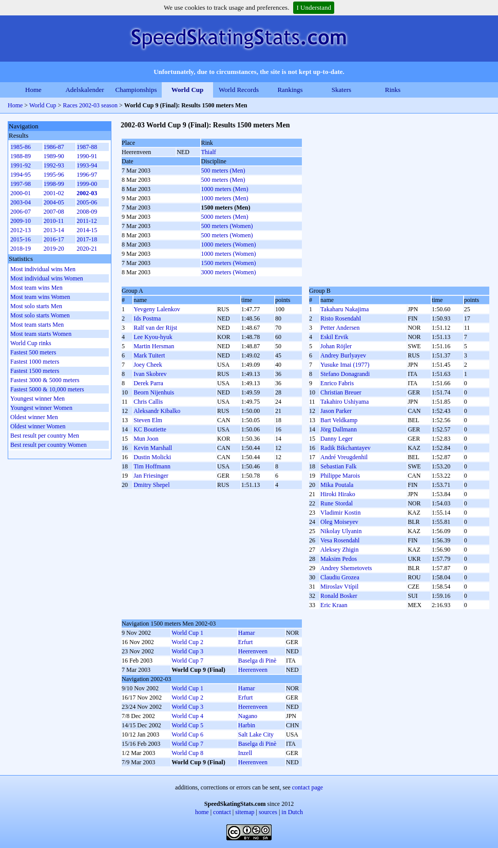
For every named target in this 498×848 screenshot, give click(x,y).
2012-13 (20, 230)
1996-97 (86, 174)
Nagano (247, 716)
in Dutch (292, 812)
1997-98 (20, 183)
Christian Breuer (340, 392)
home (202, 812)
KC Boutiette (149, 429)
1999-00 (86, 183)
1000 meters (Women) (228, 244)
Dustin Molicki (152, 457)
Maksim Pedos (338, 558)
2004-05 (54, 202)
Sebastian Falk (338, 466)
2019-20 (54, 248)
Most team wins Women (40, 296)
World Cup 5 (187, 725)
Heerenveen (252, 651)
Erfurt (245, 642)
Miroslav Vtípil (339, 586)
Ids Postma (147, 318)
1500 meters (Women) (228, 263)
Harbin (246, 725)
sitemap (244, 812)
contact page (307, 787)
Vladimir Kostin (340, 512)
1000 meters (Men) (224, 189)
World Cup (187, 89)
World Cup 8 (187, 753)
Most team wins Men (36, 287)
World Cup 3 (187, 651)
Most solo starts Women (40, 315)
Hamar (246, 632)
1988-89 (20, 156)
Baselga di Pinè (257, 660)
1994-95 (20, 174)
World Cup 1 (187, 632)
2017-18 (86, 239)
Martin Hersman (153, 346)
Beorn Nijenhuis (153, 392)
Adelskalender (84, 89)
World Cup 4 (187, 716)
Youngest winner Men (37, 398)
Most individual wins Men (42, 269)
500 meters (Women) (227, 226)
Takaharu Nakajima (344, 309)
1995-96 (54, 174)
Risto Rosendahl (340, 318)
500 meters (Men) (223, 170)
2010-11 (54, 220)
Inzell (245, 753)
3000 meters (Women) (228, 272)
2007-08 (54, 211)
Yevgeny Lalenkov (156, 309)
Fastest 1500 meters (34, 370)
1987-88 (86, 146)
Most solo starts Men (36, 306)
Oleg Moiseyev (339, 521)
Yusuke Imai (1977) (344, 364)
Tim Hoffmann (151, 466)
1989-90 (54, 156)
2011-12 (86, 220)
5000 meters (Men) (224, 216)
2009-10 (20, 220)
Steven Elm (147, 420)
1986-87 (54, 146)
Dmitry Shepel (151, 484)
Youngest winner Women (41, 407)
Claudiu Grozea (339, 577)
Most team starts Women (40, 333)
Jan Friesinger (150, 475)
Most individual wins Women (46, 278)
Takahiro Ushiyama (344, 401)
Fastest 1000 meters (34, 361)
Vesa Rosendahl (339, 540)
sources (268, 812)
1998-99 (54, 183)
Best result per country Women (48, 444)
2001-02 (54, 193)
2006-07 (20, 211)
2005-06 (86, 202)
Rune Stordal (336, 503)
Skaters (341, 89)
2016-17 (54, 239)
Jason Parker (336, 410)
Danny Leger (336, 438)
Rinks (392, 89)
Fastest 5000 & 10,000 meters (47, 389)
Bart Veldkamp (338, 420)
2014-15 (86, 230)
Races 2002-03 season (90, 105)
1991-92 (20, 165)
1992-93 (54, 165)
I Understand (313, 7)
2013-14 (54, 230)
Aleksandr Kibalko (156, 410)
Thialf (208, 152)
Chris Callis (148, 401)
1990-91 (86, 156)
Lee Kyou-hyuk (153, 337)
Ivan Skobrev (149, 374)
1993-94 (86, 165)
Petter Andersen (339, 327)
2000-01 (20, 193)
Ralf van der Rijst (155, 327)
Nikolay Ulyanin (340, 531)
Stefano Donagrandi (345, 374)
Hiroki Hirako (337, 494)
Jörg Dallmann (338, 429)
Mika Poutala (336, 484)
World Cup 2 (187, 642)
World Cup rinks (30, 343)
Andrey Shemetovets (346, 568)
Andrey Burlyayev (343, 355)
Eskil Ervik (334, 337)
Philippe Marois (340, 475)
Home (33, 89)
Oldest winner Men (34, 417)
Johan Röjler (336, 346)
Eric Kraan (333, 605)
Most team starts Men (37, 324)
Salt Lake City (256, 734)
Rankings (289, 89)
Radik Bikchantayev (345, 447)
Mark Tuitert (149, 355)
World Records (239, 89)
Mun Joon (145, 438)
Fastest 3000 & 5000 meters (45, 380)
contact (222, 812)
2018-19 (20, 248)
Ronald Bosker (338, 595)
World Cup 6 (187, 734)
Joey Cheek (147, 364)
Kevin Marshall (152, 447)
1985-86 (20, 146)
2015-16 (20, 239)
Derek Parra (148, 383)
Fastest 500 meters (33, 352)
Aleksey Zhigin (339, 549)
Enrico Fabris (337, 383)
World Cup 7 (187, 660)
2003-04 (20, 202)
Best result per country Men (44, 435)
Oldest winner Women (37, 426)
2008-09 (86, 211)
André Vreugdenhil (344, 457)
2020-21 (86, 248)
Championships (136, 89)
